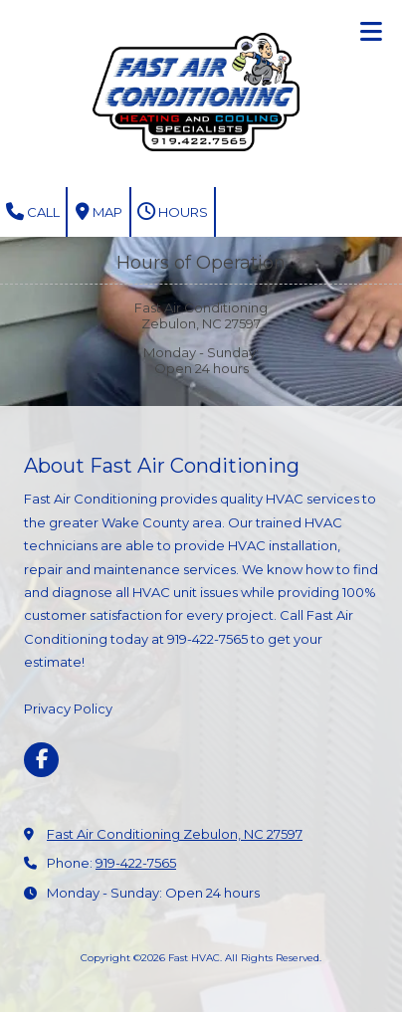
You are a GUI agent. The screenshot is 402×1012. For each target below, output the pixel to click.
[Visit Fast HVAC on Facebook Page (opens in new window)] (41, 759)
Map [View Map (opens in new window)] (99, 212)
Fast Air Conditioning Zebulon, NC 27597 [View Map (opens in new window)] (174, 834)
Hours (172, 212)
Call (33, 212)
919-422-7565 (136, 863)
